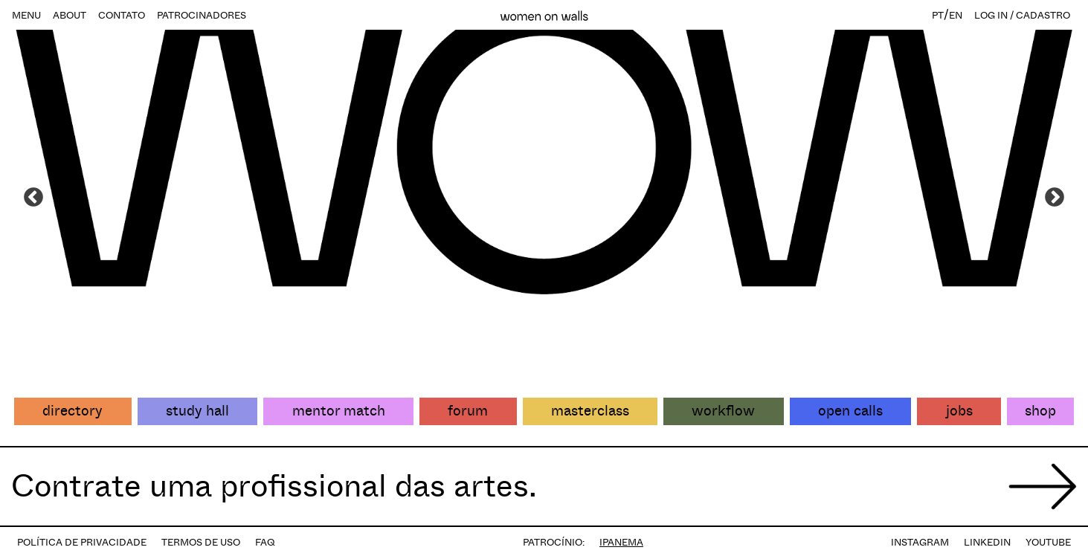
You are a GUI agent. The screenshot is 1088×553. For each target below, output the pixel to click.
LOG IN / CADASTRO (1022, 15)
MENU (26, 15)
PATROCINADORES (201, 15)
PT (938, 15)
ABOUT (69, 15)
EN (955, 15)
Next (1054, 198)
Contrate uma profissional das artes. (274, 486)
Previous (33, 198)
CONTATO (121, 15)
